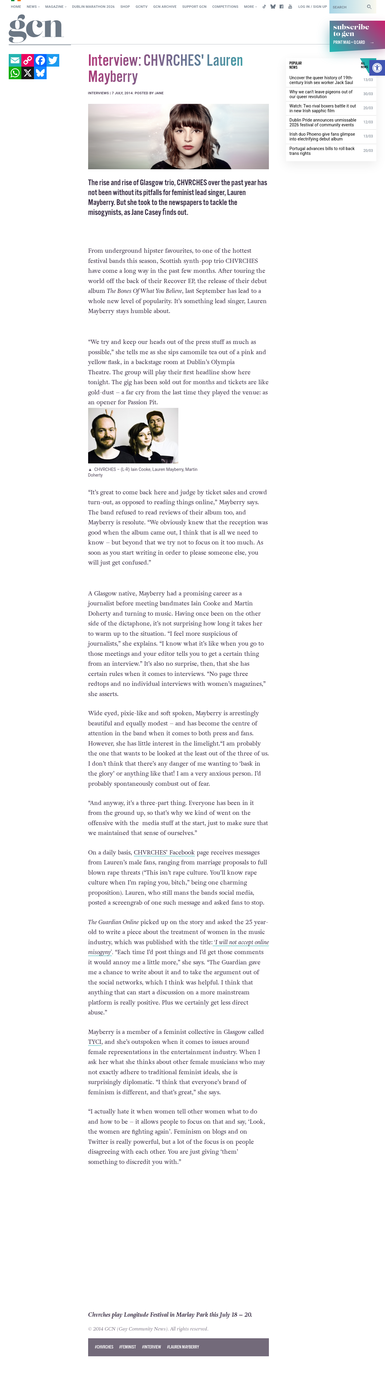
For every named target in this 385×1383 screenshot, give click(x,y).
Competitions (225, 7)
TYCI (94, 1042)
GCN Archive (165, 7)
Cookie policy (20, 1372)
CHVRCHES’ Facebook (164, 852)
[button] (377, 68)
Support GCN (194, 7)
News (32, 7)
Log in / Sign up (312, 7)
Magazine (54, 7)
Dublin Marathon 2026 (93, 7)
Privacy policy (59, 1372)
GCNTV (142, 7)
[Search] (369, 7)
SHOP (125, 7)
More (249, 7)
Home (16, 7)
